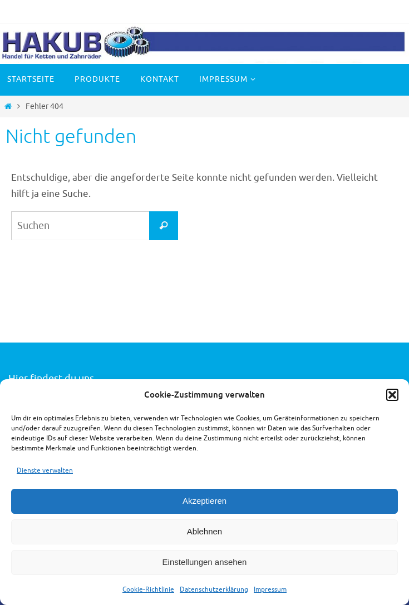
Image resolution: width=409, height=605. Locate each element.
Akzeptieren (204, 500)
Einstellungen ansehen (204, 562)
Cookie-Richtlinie (148, 589)
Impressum (270, 589)
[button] (392, 394)
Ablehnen (204, 531)
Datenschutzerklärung (214, 589)
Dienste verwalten (45, 470)
